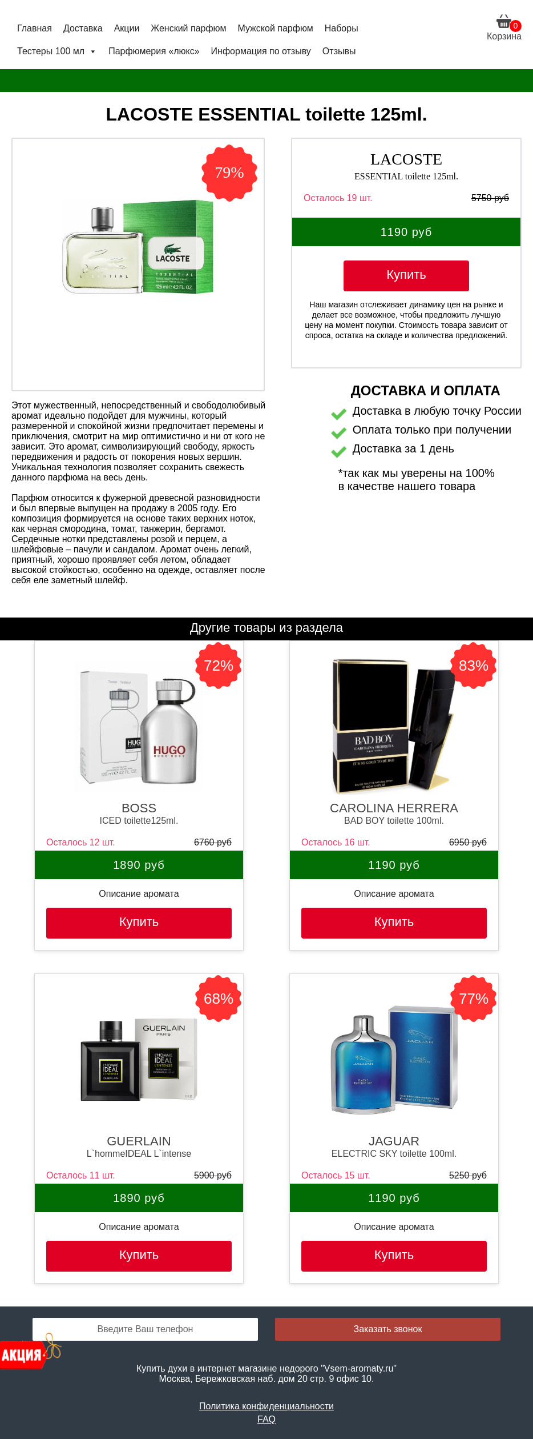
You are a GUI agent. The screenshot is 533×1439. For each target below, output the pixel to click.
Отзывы (339, 51)
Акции (127, 28)
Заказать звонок (388, 1329)
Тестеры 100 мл (57, 51)
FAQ (266, 1419)
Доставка (83, 28)
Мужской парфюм (275, 28)
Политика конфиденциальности (266, 1406)
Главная (34, 28)
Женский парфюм (188, 28)
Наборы (341, 28)
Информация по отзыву (261, 51)
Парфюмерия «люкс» (153, 51)
